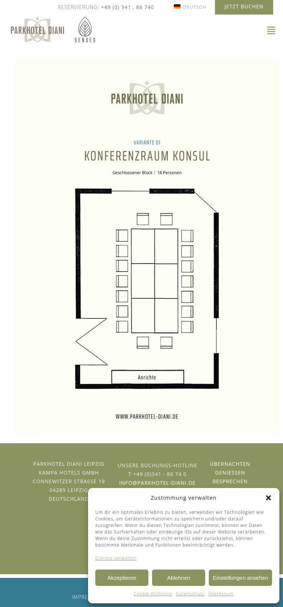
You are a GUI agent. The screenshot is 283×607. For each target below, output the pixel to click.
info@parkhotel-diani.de (157, 482)
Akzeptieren (121, 578)
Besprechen (230, 481)
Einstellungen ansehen (240, 578)
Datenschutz (190, 594)
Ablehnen (178, 578)
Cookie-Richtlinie (153, 594)
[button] (268, 497)
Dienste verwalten (115, 558)
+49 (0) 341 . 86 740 (127, 7)
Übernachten (230, 463)
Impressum (221, 594)
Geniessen (230, 472)
